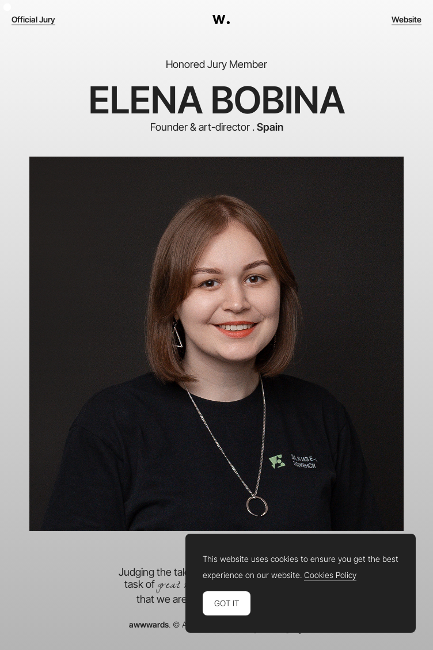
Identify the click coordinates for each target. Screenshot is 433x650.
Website (406, 20)
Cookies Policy (330, 575)
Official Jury (33, 20)
